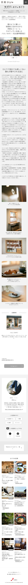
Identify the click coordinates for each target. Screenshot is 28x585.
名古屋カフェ (10, 418)
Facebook (18, 436)
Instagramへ (14, 366)
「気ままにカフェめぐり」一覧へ (12, 447)
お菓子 (9, 422)
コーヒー (18, 422)
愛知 (20, 418)
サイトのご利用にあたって (13, 572)
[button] (2, 47)
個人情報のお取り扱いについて (13, 574)
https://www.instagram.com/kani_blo (13, 409)
